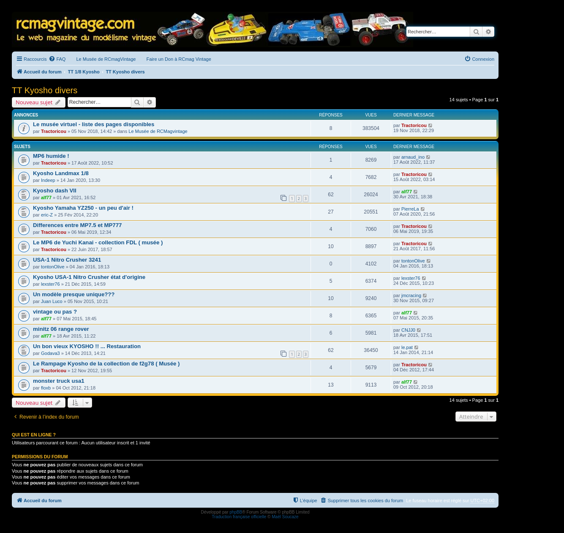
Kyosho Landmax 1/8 (61, 173)
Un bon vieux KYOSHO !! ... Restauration (87, 346)
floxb (46, 387)
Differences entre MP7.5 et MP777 (77, 225)
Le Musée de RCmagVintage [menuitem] (106, 59)
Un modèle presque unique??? (73, 294)
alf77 (46, 197)
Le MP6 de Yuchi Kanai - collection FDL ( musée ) (98, 242)
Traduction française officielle (239, 516)
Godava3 (50, 353)
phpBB (235, 512)
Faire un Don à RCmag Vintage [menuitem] (178, 59)
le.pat (407, 347)
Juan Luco (52, 301)
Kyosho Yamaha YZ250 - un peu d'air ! (83, 208)
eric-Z (47, 214)
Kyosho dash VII (54, 190)
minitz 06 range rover (61, 329)
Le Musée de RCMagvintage (157, 131)
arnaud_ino (413, 157)
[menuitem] (57, 59)
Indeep (48, 180)
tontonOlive (53, 266)
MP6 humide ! (51, 156)
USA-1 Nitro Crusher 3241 (67, 260)
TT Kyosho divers (44, 90)
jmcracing (411, 295)
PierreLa (410, 208)
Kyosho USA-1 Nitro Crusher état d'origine (89, 277)
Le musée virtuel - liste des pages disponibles (93, 124)
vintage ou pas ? (55, 311)
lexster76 (50, 284)
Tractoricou (53, 131)
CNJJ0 (408, 330)
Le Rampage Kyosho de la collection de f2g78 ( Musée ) (106, 363)
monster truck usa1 (58, 381)
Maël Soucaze (285, 516)
